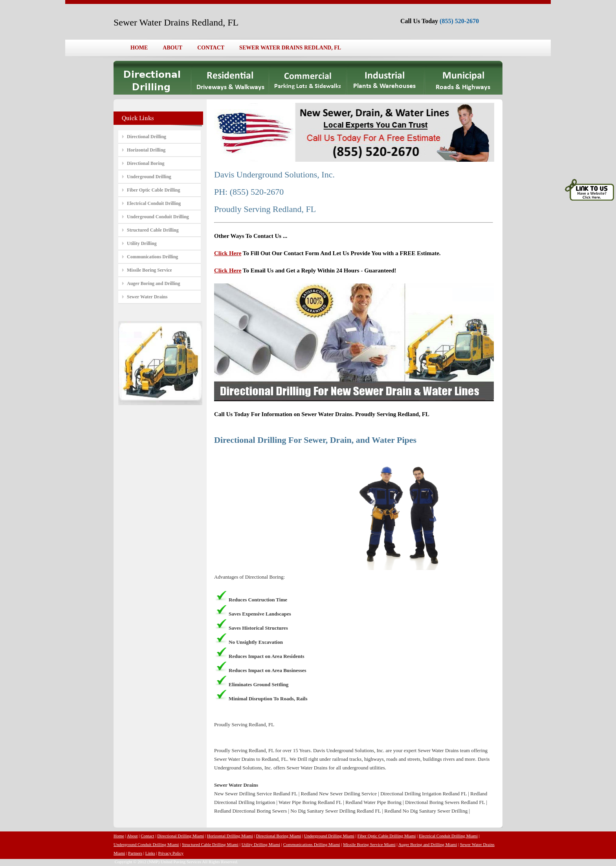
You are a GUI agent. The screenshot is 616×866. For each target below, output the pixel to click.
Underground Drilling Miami (329, 835)
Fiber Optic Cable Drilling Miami (387, 835)
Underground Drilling (149, 176)
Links (150, 853)
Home (119, 835)
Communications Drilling (152, 256)
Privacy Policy (170, 853)
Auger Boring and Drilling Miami (427, 844)
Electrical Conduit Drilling (154, 203)
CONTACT (210, 48)
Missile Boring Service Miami (369, 844)
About (132, 835)
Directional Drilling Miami (180, 835)
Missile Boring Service (149, 270)
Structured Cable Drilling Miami (210, 844)
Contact (147, 835)
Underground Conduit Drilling (158, 216)
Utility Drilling (142, 243)
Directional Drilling (146, 136)
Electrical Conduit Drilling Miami (448, 835)
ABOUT (172, 48)
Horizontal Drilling (146, 150)
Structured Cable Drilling (153, 230)
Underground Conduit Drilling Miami (146, 844)
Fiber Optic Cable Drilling (153, 190)
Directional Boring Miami (278, 835)
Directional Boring (145, 163)
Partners (135, 853)
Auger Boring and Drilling (153, 283)
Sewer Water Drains (147, 297)
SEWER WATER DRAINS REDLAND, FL (290, 48)
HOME (139, 48)
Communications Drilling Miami (311, 844)
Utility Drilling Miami (261, 844)
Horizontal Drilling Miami (230, 835)
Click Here (227, 253)
